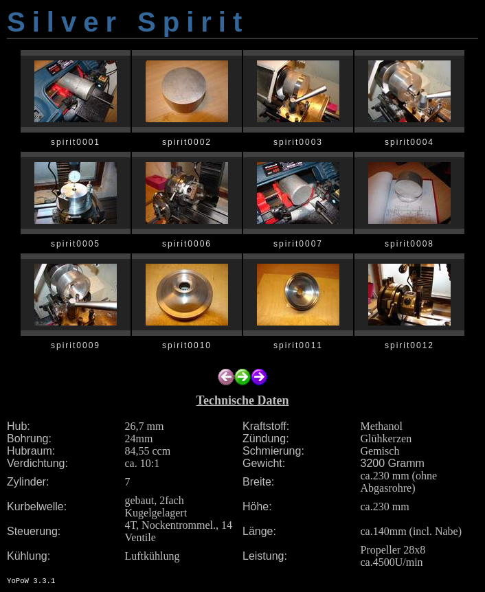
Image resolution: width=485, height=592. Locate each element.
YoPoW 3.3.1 (31, 581)
